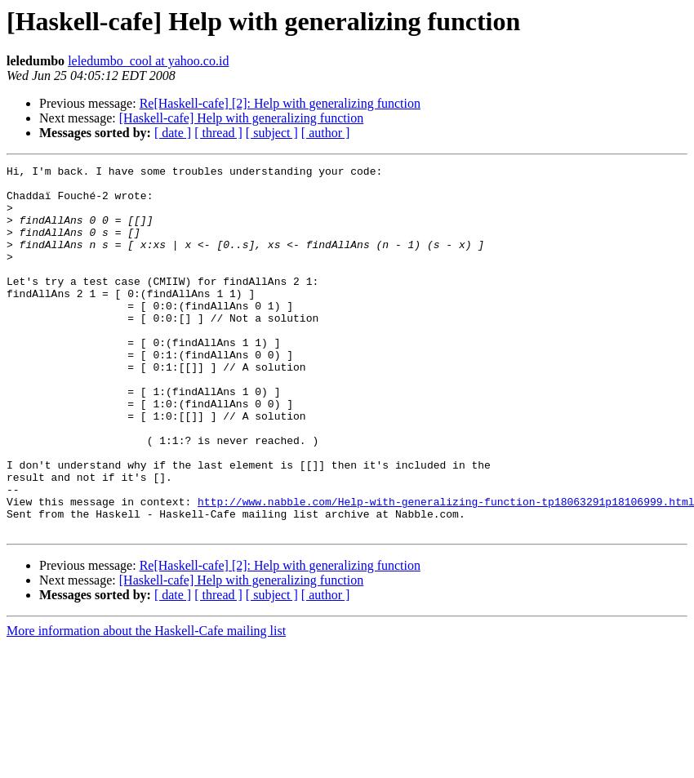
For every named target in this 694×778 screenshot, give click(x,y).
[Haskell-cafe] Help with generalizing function (241, 118)
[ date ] (172, 133)
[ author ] (325, 133)
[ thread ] (218, 133)
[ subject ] (272, 133)
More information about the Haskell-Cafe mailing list (146, 704)
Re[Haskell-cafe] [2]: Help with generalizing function (280, 103)
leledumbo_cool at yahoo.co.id (148, 61)
